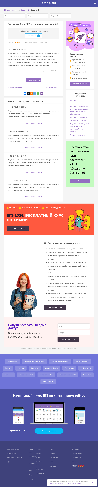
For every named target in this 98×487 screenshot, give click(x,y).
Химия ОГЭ (87, 375)
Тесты (52, 462)
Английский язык (51, 368)
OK (93, 482)
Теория (52, 453)
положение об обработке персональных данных (62, 348)
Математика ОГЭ (46, 375)
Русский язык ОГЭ (26, 375)
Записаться (17, 229)
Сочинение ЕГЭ (76, 457)
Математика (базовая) (60, 361)
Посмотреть (33, 35)
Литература (69, 368)
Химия (38, 457)
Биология (34, 368)
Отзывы (74, 462)
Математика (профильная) (34, 361)
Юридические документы (14, 457)
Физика (8, 368)
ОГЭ (51, 449)
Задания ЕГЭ (54, 457)
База (30, 470)
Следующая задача (52, 87)
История (21, 368)
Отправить (67, 339)
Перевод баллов (77, 453)
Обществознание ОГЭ (68, 375)
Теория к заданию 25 (78, 135)
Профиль (32, 463)
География (8, 375)
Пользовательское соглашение (75, 483)
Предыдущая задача (15, 87)
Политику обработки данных (57, 483)
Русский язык (13, 361)
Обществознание (82, 361)
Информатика (86, 368)
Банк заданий (76, 449)
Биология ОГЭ (48, 381)
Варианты (53, 466)
